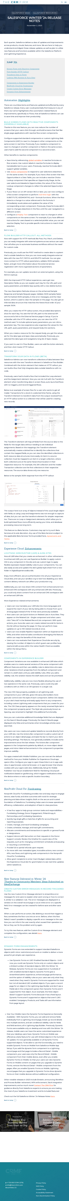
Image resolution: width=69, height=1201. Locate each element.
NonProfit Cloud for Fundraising (20, 86)
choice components (18, 172)
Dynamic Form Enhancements (19, 92)
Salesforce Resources (45, 13)
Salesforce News (21, 13)
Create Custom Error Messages (19, 89)
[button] (66, 2)
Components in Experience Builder (20, 83)
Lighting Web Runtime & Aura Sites (21, 78)
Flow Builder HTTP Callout (18, 72)
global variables (35, 160)
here (40, 933)
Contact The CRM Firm (43, 1085)
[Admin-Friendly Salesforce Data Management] (51, 1121)
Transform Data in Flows (17, 75)
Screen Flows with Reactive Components (23, 69)
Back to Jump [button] (8, 230)
